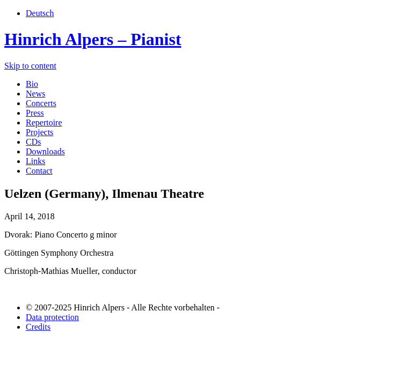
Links (35, 161)
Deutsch (40, 13)
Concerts (41, 103)
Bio (32, 83)
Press (35, 112)
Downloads (45, 151)
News (35, 93)
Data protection (52, 317)
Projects (40, 132)
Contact (39, 170)
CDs (33, 141)
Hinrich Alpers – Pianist (92, 39)
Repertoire (44, 122)
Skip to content (30, 65)
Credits (38, 326)
